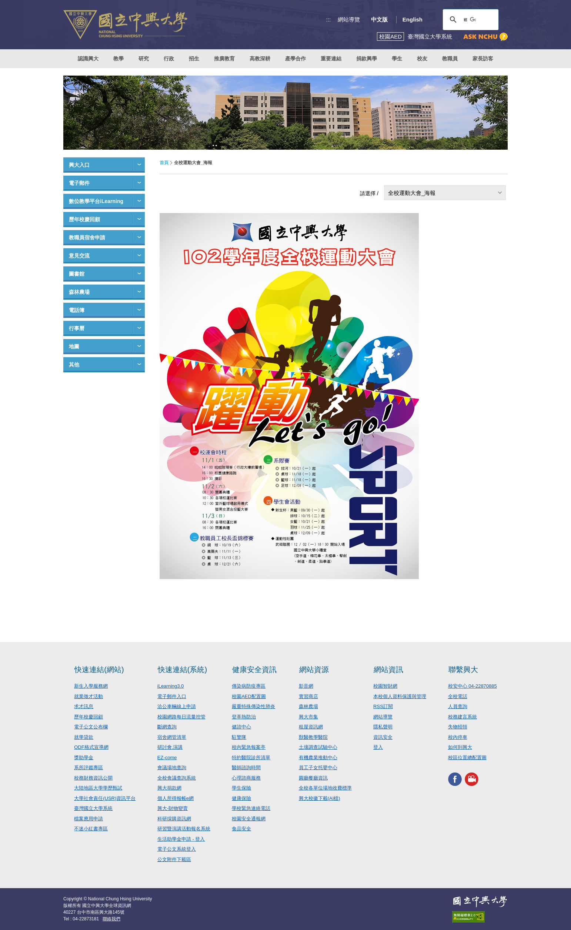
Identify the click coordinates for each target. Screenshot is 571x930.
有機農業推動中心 (318, 757)
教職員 (450, 59)
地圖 (74, 346)
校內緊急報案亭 (249, 747)
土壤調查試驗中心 (318, 747)
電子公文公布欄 (91, 727)
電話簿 (76, 310)
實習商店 (308, 696)
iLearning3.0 (170, 686)
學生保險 (241, 788)
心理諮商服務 (246, 778)
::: (328, 19)
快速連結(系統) (182, 669)
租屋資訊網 (311, 727)
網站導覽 (349, 19)
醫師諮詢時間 (246, 767)
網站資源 (314, 669)
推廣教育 (224, 59)
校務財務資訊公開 (93, 778)
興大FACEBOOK (455, 779)
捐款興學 (366, 59)
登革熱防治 (244, 717)
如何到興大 (460, 747)
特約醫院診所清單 (251, 757)
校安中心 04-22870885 (472, 686)
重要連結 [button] (331, 59)
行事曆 (76, 328)
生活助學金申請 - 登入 (181, 839)
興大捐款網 (169, 788)
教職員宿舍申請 (87, 237)
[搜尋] (469, 19)
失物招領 (457, 727)
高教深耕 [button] (260, 59)
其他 (74, 365)
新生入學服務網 (91, 686)
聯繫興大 (463, 669)
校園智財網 (385, 686)
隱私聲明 (383, 727)
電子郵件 (79, 183)
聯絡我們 (111, 918)
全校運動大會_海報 (411, 193)
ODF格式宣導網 (91, 747)
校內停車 (457, 737)
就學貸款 (83, 737)
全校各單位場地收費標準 (325, 788)
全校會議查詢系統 (176, 778)
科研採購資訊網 (174, 818)
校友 (422, 59)
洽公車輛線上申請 (176, 706)
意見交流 (79, 256)
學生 (397, 59)
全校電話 (457, 696)
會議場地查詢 (171, 767)
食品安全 (241, 828)
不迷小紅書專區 (91, 828)
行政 (169, 59)
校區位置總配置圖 (467, 757)
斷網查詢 (167, 727)
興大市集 (308, 717)
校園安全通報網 (249, 818)
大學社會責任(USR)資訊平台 (105, 798)
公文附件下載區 (174, 859)
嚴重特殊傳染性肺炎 (253, 706)
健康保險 (241, 798)
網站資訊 (388, 669)
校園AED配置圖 (249, 696)
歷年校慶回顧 (84, 219)
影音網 (306, 686)
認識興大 (88, 59)
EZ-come (167, 757)
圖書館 (76, 274)
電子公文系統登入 (176, 849)
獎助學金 (83, 757)
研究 (143, 59)
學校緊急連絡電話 (251, 808)
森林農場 (79, 292)
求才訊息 (83, 706)
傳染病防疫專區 (249, 686)
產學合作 (295, 59)
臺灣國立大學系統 (93, 808)
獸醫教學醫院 (313, 737)
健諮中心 (241, 727)
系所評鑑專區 (88, 767)
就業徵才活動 (88, 696)
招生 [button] (194, 59)
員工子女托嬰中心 (318, 767)
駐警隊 (239, 737)
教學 (118, 59)
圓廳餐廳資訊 (313, 778)
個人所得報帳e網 (175, 798)
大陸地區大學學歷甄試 (98, 788)
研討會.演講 (170, 747)
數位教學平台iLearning (96, 201)
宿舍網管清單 (171, 737)
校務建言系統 (462, 717)
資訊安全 (383, 737)
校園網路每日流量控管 (181, 717)
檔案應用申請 (88, 818)
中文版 (379, 19)
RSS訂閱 (383, 706)
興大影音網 (471, 779)
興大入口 (79, 165)
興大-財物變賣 (172, 808)
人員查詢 (457, 706)
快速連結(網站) (99, 669)
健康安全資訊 (254, 669)
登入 (378, 747)
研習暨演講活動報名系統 (183, 828)
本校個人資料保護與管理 (399, 696)
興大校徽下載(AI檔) (319, 798)
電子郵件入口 (171, 696)
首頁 (164, 162)
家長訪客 (483, 59)
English (413, 19)
